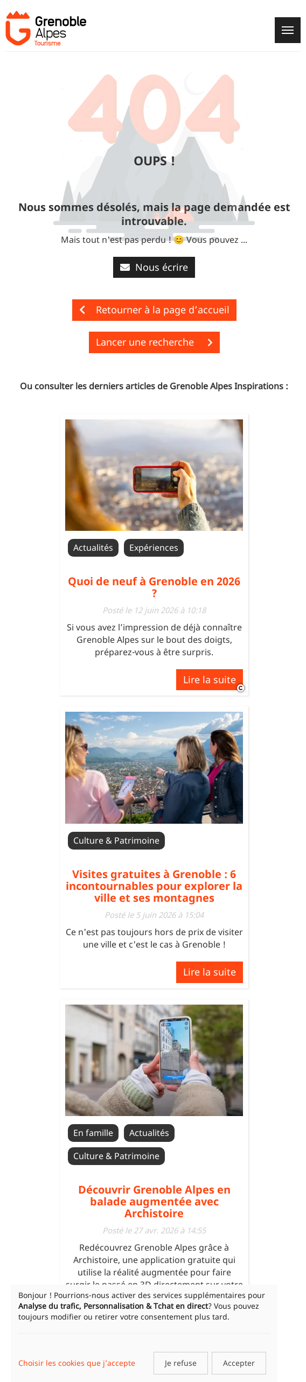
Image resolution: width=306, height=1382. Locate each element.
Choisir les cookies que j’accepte (76, 1363)
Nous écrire (154, 267)
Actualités (93, 547)
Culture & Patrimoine (116, 840)
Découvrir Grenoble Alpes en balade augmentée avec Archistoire (154, 1201)
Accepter (239, 1363)
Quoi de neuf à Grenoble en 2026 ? (154, 587)
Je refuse (181, 1363)
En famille (93, 1133)
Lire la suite (209, 679)
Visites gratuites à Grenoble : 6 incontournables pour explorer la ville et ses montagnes (154, 886)
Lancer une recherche (154, 341)
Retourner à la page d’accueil (154, 309)
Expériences (153, 547)
